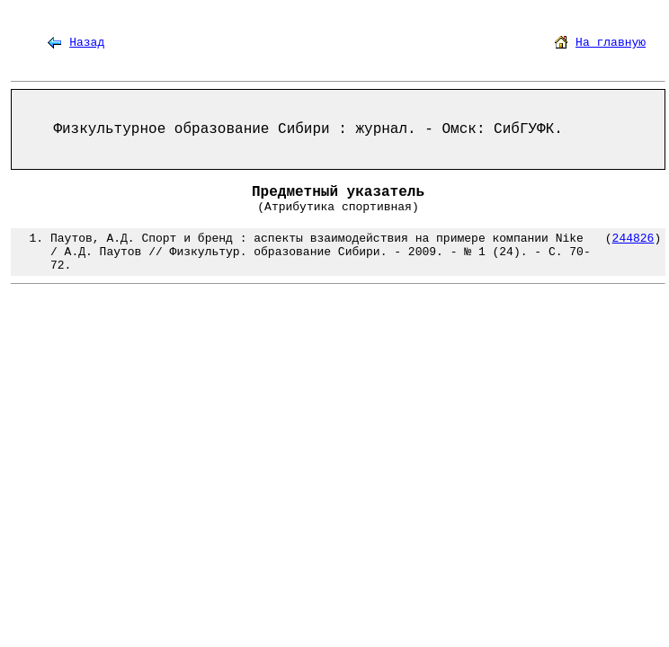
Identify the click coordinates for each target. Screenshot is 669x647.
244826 (633, 238)
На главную (610, 42)
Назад (86, 42)
